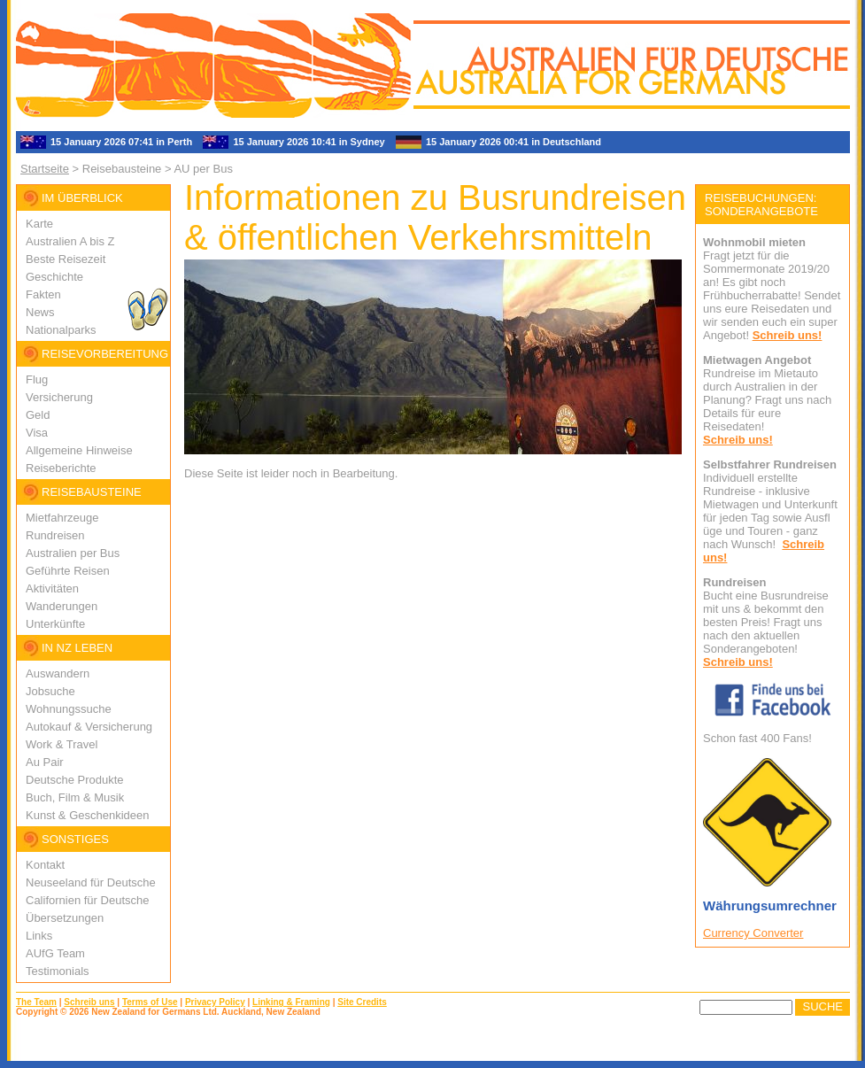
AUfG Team (55, 953)
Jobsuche (50, 691)
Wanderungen (61, 606)
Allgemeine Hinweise (79, 450)
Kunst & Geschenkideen (87, 815)
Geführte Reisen (68, 570)
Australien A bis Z (70, 241)
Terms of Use (150, 1002)
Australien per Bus (73, 553)
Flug (37, 379)
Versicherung (59, 397)
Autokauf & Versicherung (89, 726)
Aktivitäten (52, 588)
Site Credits (362, 1002)
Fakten (43, 294)
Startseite (44, 168)
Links (39, 935)
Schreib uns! (788, 335)
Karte (39, 223)
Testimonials (57, 971)
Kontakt (45, 864)
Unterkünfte (55, 624)
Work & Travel (61, 744)
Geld (38, 415)
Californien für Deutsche (87, 900)
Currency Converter (753, 933)
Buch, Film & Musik (75, 797)
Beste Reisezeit (65, 259)
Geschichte (54, 276)
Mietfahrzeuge (62, 517)
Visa (37, 432)
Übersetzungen (65, 918)
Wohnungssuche (69, 709)
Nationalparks (61, 330)
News (40, 312)
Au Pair (45, 762)
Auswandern (57, 673)
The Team (36, 1002)
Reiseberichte (61, 468)
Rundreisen (55, 535)
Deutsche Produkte (75, 779)
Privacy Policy (215, 1002)
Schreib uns (89, 1002)
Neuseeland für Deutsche (91, 882)
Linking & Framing (291, 1002)
